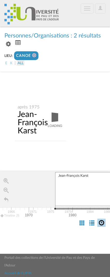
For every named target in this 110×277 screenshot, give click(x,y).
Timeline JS (10, 215)
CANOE (26, 55)
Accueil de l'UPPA (18, 273)
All (20, 63)
